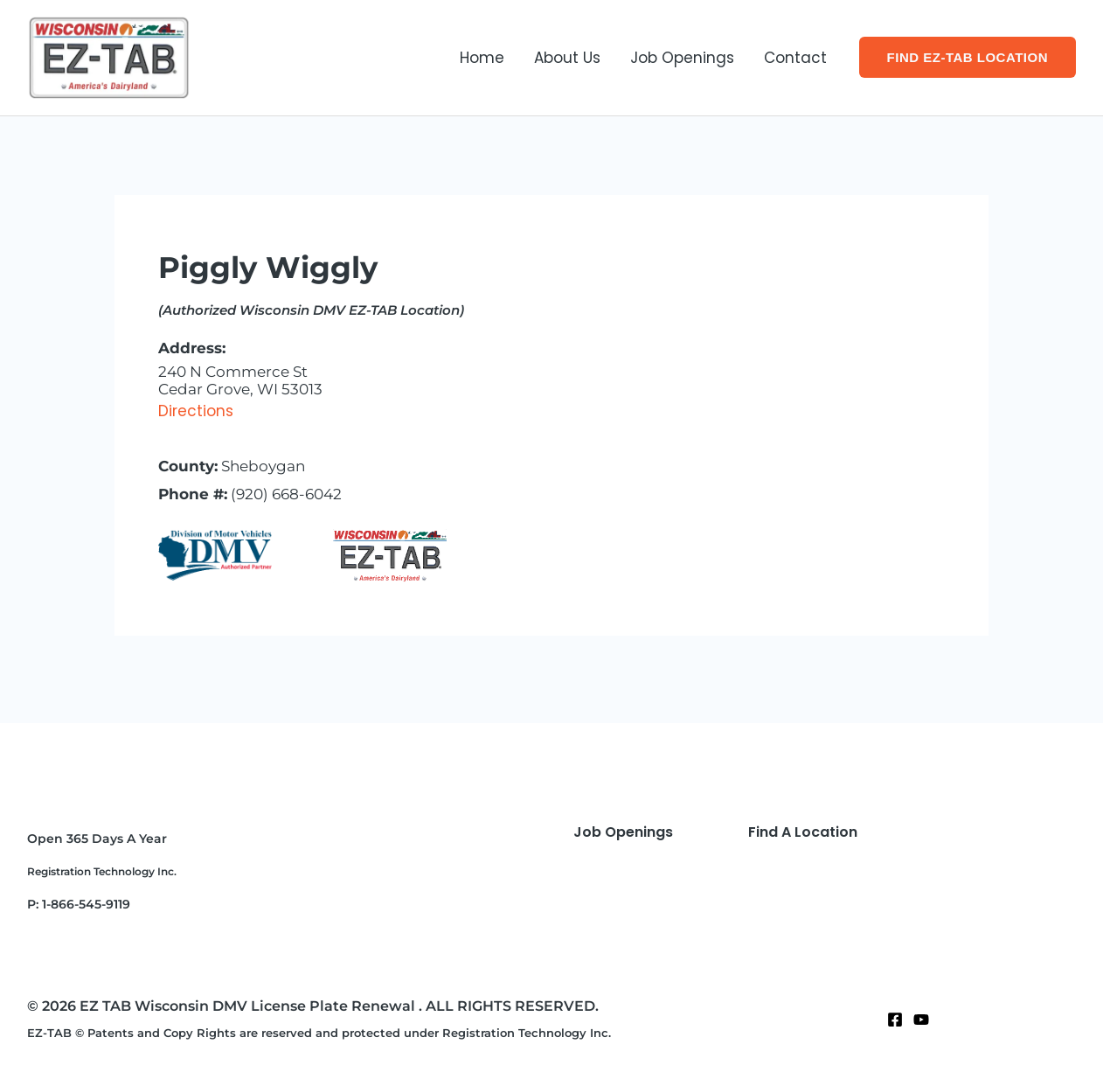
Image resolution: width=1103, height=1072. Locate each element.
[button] (967, 57)
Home (482, 57)
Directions (195, 410)
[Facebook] (895, 1019)
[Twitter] (921, 1019)
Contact (795, 57)
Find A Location (802, 832)
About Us (567, 57)
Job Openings (682, 57)
